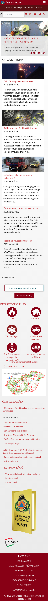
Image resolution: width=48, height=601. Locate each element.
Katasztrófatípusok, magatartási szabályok (22, 457)
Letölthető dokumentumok (15, 422)
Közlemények (11, 482)
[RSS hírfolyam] (44, 14)
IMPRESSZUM (24, 561)
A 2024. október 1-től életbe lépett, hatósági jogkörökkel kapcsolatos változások (23, 451)
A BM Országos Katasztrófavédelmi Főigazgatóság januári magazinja (21, 49)
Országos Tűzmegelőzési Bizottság (19, 435)
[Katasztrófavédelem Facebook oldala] (26, 14)
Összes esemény (24, 295)
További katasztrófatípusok (24, 361)
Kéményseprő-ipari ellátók (15, 430)
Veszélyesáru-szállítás (13, 426)
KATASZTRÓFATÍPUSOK (13, 304)
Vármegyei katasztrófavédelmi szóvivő (22, 474)
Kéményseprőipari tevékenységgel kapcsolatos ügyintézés (24, 409)
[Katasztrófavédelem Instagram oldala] (30, 14)
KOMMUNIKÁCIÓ (13, 467)
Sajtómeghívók (11, 478)
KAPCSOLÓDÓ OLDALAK (24, 580)
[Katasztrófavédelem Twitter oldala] (40, 14)
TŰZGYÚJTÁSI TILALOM (15, 366)
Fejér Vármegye (10, 2)
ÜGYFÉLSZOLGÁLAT (13, 401)
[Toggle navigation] (44, 2)
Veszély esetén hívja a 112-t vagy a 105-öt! (24, 7)
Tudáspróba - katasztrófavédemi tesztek (21, 439)
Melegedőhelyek (10, 461)
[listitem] (31, 53)
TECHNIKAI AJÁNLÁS (24, 575)
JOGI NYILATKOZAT (24, 570)
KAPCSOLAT (24, 556)
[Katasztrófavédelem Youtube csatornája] (34, 14)
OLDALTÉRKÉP (24, 585)
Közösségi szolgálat (12, 443)
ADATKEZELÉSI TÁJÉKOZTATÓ (24, 565)
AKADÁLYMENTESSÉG (24, 590)
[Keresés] (13, 14)
